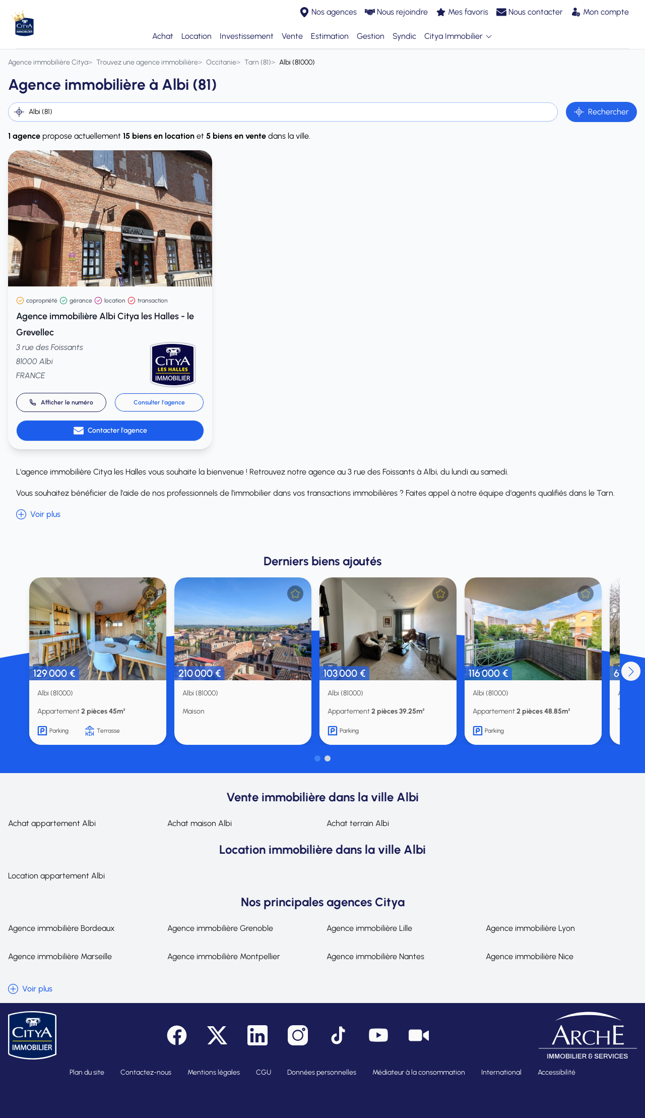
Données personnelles (321, 1072)
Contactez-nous (145, 1072)
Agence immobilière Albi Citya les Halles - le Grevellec (105, 324)
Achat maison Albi (199, 823)
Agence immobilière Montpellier (223, 956)
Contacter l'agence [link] (110, 431)
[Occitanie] (221, 62)
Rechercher (601, 112)
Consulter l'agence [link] (159, 402)
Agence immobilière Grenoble (220, 928)
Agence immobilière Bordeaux (61, 928)
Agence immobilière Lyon (530, 928)
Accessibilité (556, 1072)
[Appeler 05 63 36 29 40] (61, 402)
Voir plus (38, 514)
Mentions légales (213, 1072)
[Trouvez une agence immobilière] (147, 62)
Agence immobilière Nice (529, 956)
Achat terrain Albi (358, 823)
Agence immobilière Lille (369, 928)
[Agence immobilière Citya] (48, 62)
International (501, 1072)
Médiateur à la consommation (418, 1072)
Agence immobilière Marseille (60, 956)
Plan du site (87, 1072)
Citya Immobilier (458, 36)
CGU (263, 1072)
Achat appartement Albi (52, 823)
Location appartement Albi (56, 875)
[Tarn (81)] (257, 62)
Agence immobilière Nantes (375, 956)
